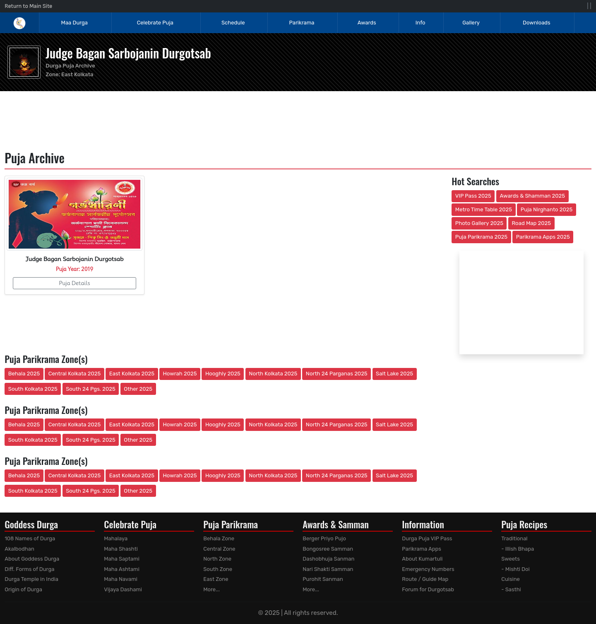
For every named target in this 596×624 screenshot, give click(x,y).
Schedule (233, 22)
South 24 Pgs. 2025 (90, 389)
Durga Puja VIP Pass (427, 538)
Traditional (514, 538)
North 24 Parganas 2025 (337, 373)
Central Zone (219, 549)
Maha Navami (120, 579)
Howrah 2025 (180, 373)
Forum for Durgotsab (428, 589)
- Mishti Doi (515, 569)
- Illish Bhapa (517, 549)
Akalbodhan (19, 549)
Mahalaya (115, 538)
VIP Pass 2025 (473, 196)
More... (211, 589)
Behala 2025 (24, 373)
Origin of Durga (23, 589)
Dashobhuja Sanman (328, 559)
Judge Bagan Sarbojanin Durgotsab (128, 53)
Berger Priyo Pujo (324, 538)
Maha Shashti (121, 549)
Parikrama (301, 22)
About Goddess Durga (32, 559)
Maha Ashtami (121, 569)
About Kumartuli (422, 559)
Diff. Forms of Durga (29, 569)
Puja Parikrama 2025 (481, 237)
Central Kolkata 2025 (74, 373)
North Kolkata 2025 (273, 373)
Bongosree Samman (328, 549)
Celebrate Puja (155, 22)
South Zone (217, 569)
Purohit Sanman (323, 579)
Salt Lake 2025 (394, 373)
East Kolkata (77, 74)
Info (420, 22)
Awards (367, 22)
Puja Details (74, 283)
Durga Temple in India (31, 579)
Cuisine (510, 579)
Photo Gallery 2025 (479, 223)
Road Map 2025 (531, 223)
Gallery (471, 22)
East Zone (215, 579)
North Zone (217, 559)
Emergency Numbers (428, 569)
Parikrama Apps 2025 (543, 237)
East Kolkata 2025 (131, 373)
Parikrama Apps (421, 549)
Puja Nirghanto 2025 (547, 209)
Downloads (536, 22)
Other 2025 (138, 389)
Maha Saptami (121, 559)
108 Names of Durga (30, 538)
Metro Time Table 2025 (483, 209)
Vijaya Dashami (123, 589)
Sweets (510, 559)
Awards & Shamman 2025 (532, 196)
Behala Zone (218, 538)
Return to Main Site (28, 6)
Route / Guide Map (425, 579)
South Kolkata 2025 (33, 389)
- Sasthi (511, 589)
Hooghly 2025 (222, 373)
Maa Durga (74, 22)
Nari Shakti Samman (328, 569)
